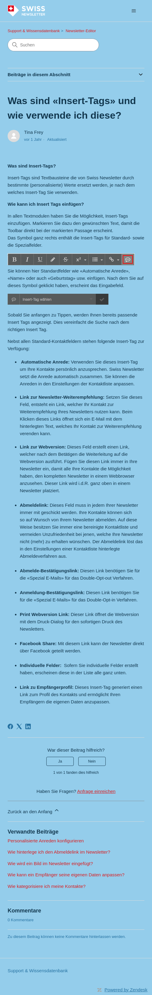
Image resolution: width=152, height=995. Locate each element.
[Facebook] (10, 726)
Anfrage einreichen (96, 791)
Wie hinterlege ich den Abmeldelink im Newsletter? (59, 852)
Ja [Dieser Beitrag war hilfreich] (60, 761)
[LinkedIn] (28, 726)
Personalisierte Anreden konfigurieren (46, 840)
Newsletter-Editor (80, 31)
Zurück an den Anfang (34, 810)
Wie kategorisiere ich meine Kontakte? (47, 886)
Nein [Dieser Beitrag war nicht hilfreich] (92, 761)
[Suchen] (53, 45)
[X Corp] (19, 726)
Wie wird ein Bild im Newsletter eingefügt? (50, 863)
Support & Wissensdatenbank (34, 31)
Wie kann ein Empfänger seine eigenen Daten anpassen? (66, 874)
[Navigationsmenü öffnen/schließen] (133, 11)
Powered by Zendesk (125, 989)
